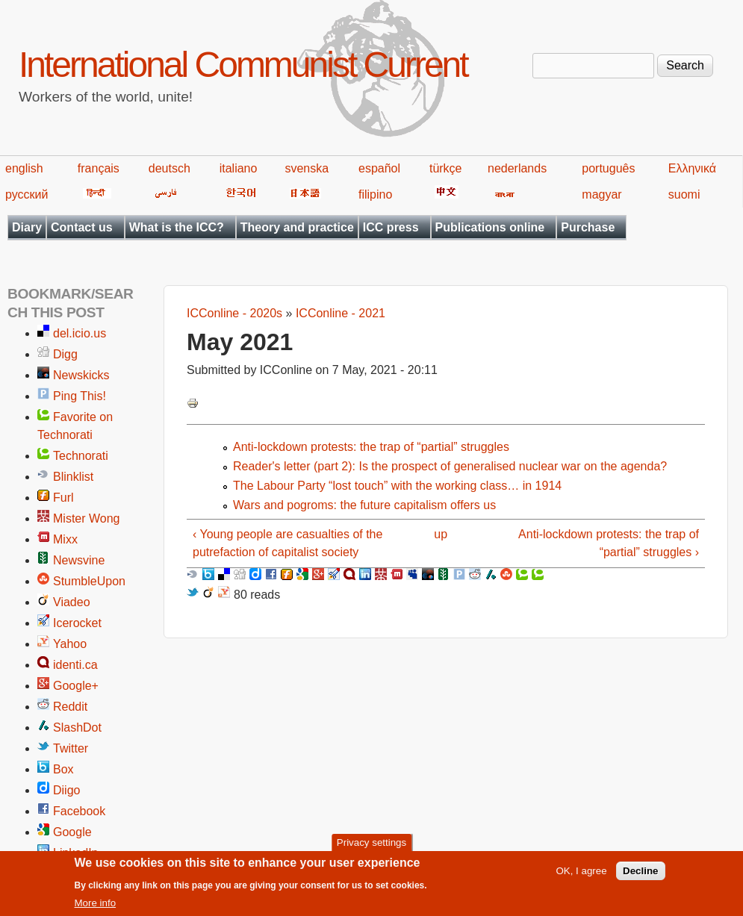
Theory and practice (297, 227)
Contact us (82, 227)
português (608, 168)
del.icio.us (79, 333)
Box (63, 769)
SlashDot (77, 727)
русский (26, 194)
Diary (27, 227)
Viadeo (71, 602)
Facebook (79, 811)
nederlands (517, 168)
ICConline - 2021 (340, 313)
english (24, 168)
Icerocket (77, 623)
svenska (307, 168)
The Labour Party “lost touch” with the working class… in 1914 (397, 485)
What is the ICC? (176, 227)
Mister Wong (86, 518)
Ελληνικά (692, 168)
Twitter (70, 748)
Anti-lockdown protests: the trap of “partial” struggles (371, 446)
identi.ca (75, 664)
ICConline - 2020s (234, 313)
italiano (239, 168)
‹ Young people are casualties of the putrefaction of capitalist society (287, 543)
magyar (601, 194)
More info (95, 908)
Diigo (66, 790)
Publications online (490, 227)
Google (72, 832)
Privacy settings (371, 847)
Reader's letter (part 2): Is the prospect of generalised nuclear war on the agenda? (450, 466)
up (440, 534)
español (379, 168)
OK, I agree (581, 876)
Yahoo (70, 644)
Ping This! (79, 396)
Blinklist (73, 476)
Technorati (80, 455)
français (98, 168)
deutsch (169, 168)
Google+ (76, 685)
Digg (65, 354)
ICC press (391, 227)
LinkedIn (76, 853)
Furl (63, 497)
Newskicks (81, 375)
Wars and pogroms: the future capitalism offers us (364, 505)
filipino (375, 194)
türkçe (445, 168)
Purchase (588, 227)
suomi (684, 194)
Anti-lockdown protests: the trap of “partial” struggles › (608, 543)
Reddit (70, 706)
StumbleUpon (89, 581)
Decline (640, 876)
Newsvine (79, 560)
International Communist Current (243, 64)
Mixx (65, 539)
